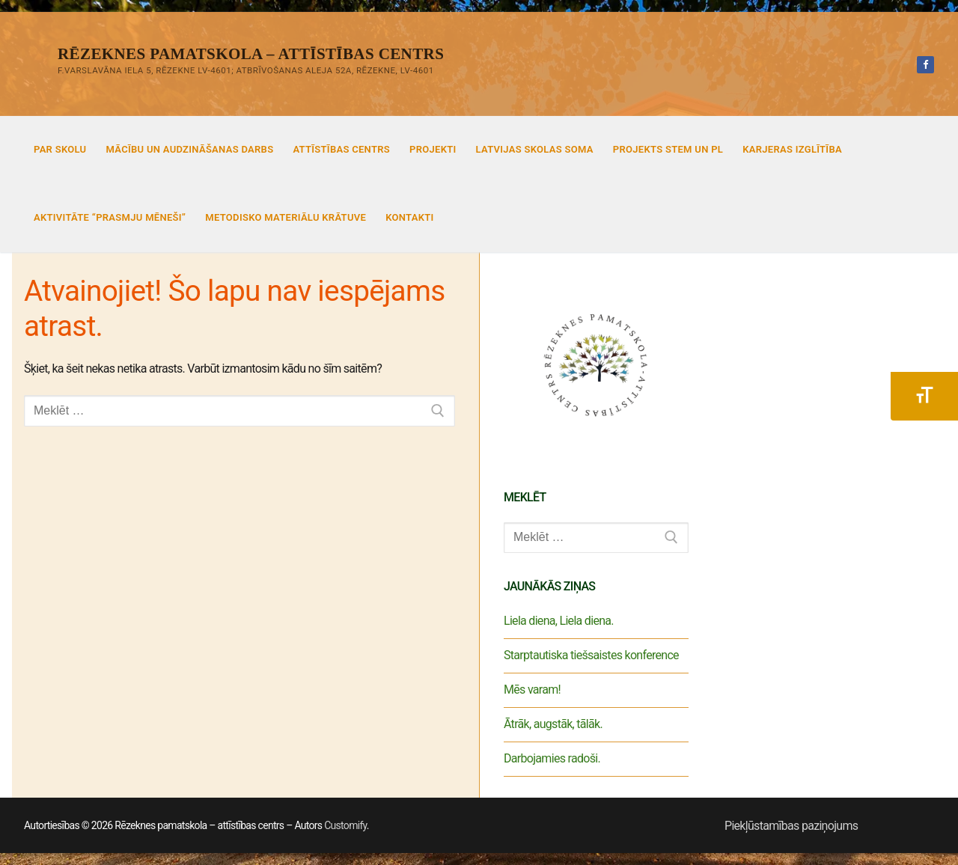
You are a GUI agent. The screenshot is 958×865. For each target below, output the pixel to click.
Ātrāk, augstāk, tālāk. (553, 724)
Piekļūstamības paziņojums (791, 826)
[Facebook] (925, 64)
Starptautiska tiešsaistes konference (591, 655)
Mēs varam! (532, 689)
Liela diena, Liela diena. (559, 621)
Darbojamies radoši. (552, 758)
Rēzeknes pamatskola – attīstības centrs (251, 54)
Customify (345, 825)
